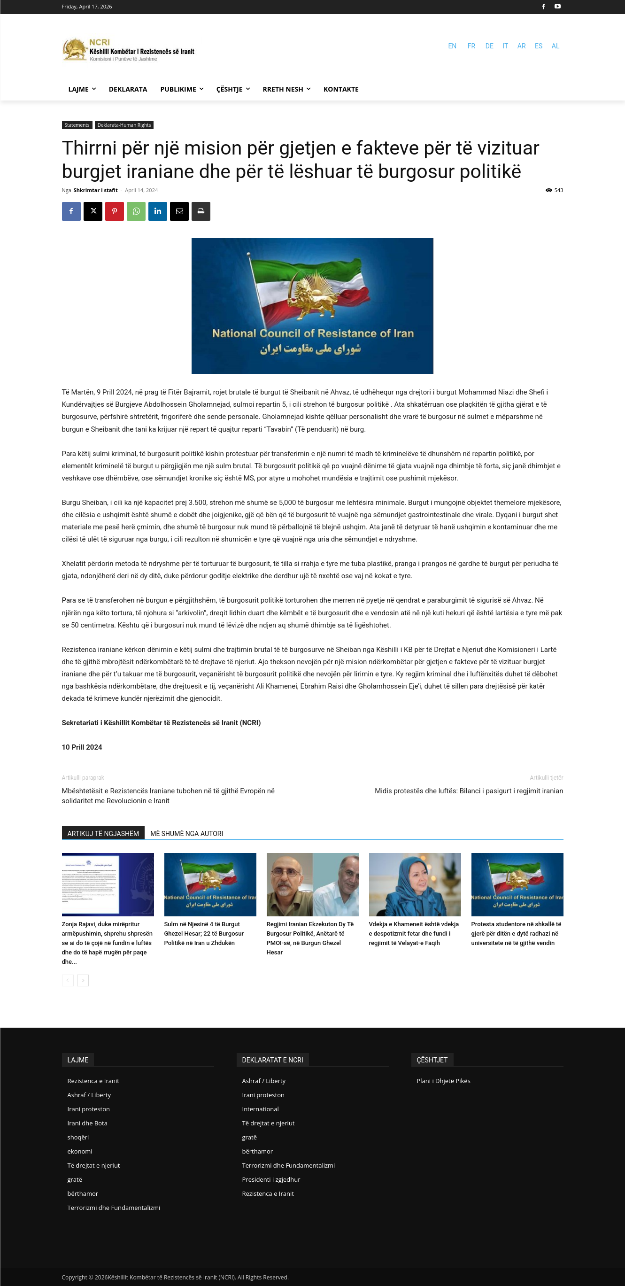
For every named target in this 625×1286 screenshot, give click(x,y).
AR (521, 46)
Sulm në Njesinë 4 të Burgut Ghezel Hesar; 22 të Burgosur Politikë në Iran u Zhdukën (204, 933)
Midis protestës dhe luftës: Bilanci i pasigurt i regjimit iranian (469, 791)
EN (452, 46)
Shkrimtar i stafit (96, 190)
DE (490, 46)
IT (505, 46)
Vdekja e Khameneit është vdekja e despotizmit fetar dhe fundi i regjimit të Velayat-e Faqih (414, 933)
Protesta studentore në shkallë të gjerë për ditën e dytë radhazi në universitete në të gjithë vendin (516, 933)
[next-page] (83, 980)
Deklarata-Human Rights (124, 125)
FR (471, 46)
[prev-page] (68, 980)
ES (538, 46)
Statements (77, 125)
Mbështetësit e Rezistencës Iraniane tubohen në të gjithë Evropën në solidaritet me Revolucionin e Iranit (168, 796)
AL (556, 46)
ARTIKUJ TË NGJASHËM (103, 833)
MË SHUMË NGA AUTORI (186, 833)
